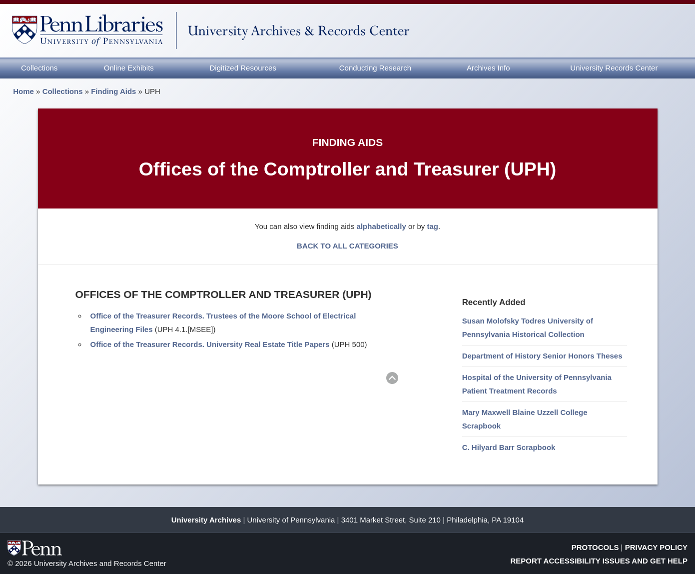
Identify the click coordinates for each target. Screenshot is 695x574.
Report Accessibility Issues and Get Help (599, 560)
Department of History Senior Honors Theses (542, 356)
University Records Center (614, 68)
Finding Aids (113, 91)
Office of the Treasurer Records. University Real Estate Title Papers (210, 344)
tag (432, 226)
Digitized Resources (243, 68)
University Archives (206, 520)
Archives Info (488, 68)
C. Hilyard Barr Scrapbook (509, 447)
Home (23, 91)
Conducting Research (375, 68)
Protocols (595, 547)
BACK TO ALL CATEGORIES (347, 246)
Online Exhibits (129, 68)
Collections (39, 68)
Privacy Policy (656, 547)
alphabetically (381, 226)
